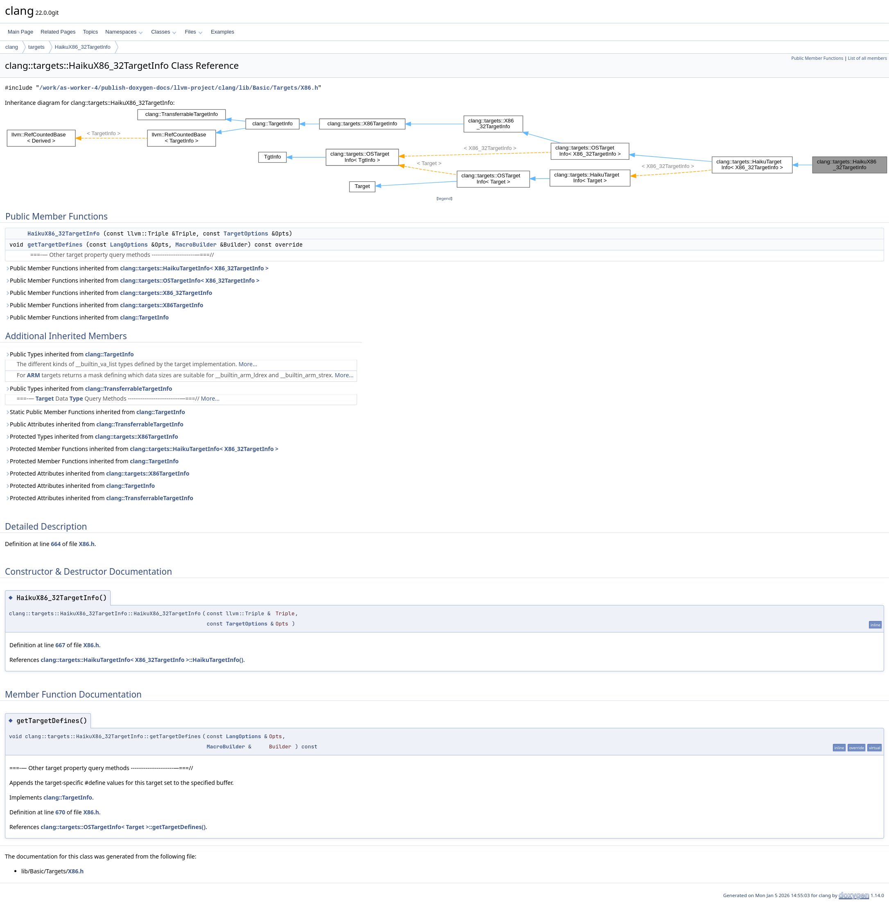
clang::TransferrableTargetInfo (128, 388)
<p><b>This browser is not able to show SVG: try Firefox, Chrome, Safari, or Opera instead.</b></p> (447, 150)
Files (193, 32)
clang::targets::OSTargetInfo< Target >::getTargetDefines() (123, 827)
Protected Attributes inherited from (97, 473)
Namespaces (124, 32)
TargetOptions (246, 233)
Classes (163, 32)
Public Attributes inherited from (94, 424)
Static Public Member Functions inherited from (95, 412)
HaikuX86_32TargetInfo (83, 47)
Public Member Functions (817, 58)
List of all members (867, 58)
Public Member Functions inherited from (137, 268)
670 (60, 812)
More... (247, 364)
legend (444, 198)
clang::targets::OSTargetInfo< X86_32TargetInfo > (190, 280)
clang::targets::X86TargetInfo (161, 305)
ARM (33, 375)
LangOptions (129, 244)
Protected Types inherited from (91, 436)
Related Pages (58, 32)
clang (11, 47)
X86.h (86, 544)
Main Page (20, 32)
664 (56, 544)
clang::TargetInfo (144, 317)
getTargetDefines (54, 244)
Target (45, 398)
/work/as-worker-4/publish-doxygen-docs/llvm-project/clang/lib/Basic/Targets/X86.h (178, 88)
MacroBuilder (196, 244)
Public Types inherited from (69, 354)
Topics (90, 32)
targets (36, 47)
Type (76, 398)
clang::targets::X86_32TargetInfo (166, 293)
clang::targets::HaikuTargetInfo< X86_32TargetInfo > (194, 268)
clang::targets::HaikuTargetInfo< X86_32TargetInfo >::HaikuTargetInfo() (142, 660)
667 (60, 645)
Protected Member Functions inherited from (141, 449)
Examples (222, 32)
